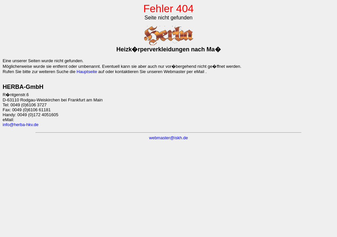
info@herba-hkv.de (21, 124)
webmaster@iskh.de (168, 137)
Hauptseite (87, 71)
